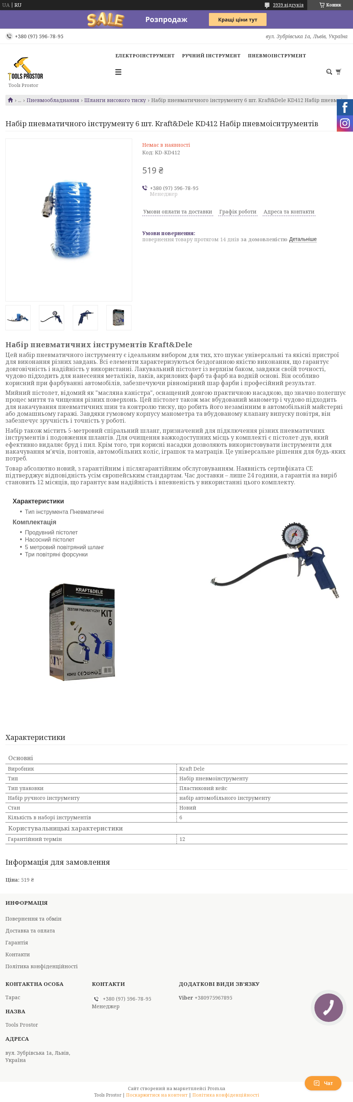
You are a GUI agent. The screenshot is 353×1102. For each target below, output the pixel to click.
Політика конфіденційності (41, 966)
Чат (323, 1083)
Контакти (17, 954)
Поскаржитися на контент (157, 1095)
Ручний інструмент (211, 55)
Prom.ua (216, 1088)
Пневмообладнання (53, 100)
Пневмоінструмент (277, 55)
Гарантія (16, 942)
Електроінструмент (145, 55)
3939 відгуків (288, 5)
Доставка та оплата (30, 930)
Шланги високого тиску (115, 100)
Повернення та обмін (33, 918)
